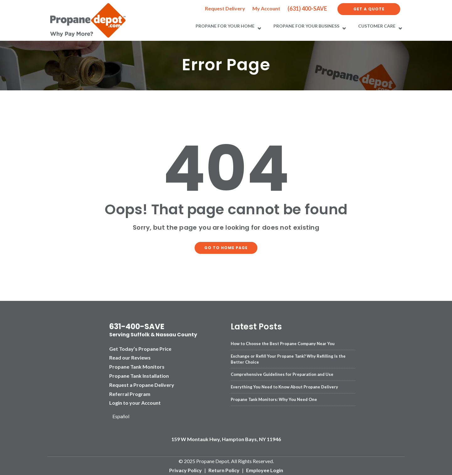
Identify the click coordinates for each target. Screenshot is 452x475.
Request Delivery (225, 8)
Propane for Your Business (306, 26)
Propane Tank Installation (139, 376)
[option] (123, 416)
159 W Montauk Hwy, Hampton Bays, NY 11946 (226, 439)
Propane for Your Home (225, 26)
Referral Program (129, 394)
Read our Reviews (130, 357)
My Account (266, 8)
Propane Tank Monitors (136, 367)
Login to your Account (135, 403)
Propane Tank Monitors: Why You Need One (274, 399)
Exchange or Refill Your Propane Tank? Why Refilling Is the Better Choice (288, 359)
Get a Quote (369, 9)
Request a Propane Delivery (141, 385)
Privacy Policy (185, 470)
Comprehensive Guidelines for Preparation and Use (282, 374)
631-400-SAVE (136, 326)
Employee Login (264, 470)
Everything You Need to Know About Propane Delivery (284, 386)
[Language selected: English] (123, 416)
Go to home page (226, 247)
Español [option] (120, 416)
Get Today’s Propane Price (140, 349)
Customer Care (377, 26)
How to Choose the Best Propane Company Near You (283, 343)
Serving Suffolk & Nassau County (153, 334)
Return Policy (223, 470)
